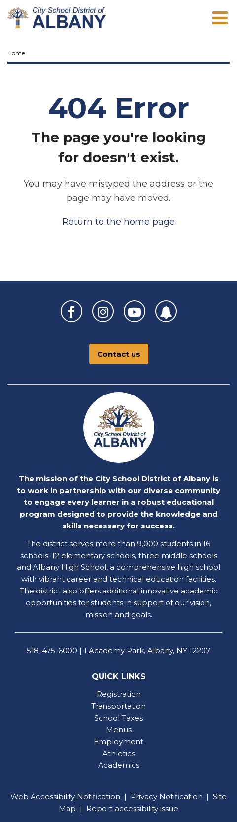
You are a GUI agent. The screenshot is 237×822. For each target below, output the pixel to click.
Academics (118, 765)
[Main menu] (220, 17)
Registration (119, 694)
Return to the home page (118, 221)
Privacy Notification (167, 796)
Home (16, 53)
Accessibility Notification (75, 796)
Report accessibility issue (132, 808)
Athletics (118, 753)
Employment (118, 741)
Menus (119, 729)
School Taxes (118, 718)
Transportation (118, 706)
